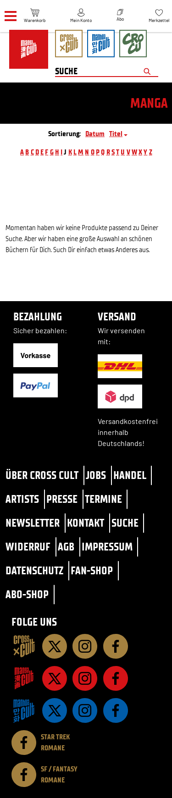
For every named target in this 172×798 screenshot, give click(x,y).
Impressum (107, 546)
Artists (22, 499)
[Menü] (10, 16)
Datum (95, 133)
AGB (66, 546)
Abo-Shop (27, 594)
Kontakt (85, 522)
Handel (129, 475)
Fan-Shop (92, 570)
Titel (115, 133)
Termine (103, 499)
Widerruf (28, 546)
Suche (125, 522)
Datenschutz (34, 570)
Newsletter (33, 522)
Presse (62, 499)
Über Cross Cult (42, 475)
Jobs (96, 475)
